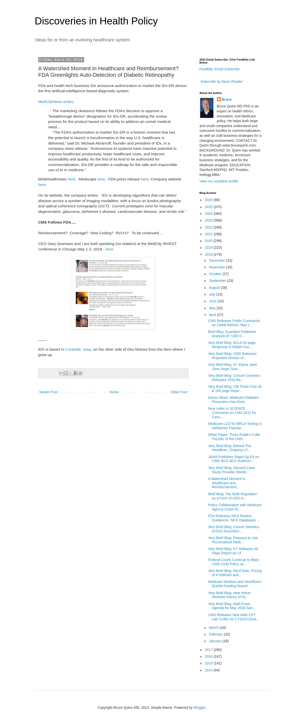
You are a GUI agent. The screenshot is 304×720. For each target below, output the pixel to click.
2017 (209, 650)
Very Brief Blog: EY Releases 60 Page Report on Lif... (233, 551)
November (217, 267)
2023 (209, 220)
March (214, 628)
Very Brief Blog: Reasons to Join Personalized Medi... (233, 540)
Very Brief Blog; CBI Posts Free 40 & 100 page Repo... (235, 389)
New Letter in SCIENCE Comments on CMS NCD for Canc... (232, 412)
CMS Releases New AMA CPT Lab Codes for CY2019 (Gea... (233, 617)
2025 (209, 207)
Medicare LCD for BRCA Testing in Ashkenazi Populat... (235, 426)
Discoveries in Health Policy (96, 20)
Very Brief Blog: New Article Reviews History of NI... (229, 595)
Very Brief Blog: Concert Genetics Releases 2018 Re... (234, 378)
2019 (209, 247)
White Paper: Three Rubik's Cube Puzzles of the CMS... (234, 437)
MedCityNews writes (55, 101)
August (215, 288)
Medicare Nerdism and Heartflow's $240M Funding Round (235, 584)
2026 (209, 200)
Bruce (227, 99)
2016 (209, 656)
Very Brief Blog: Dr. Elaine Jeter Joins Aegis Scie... (232, 367)
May (212, 308)
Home (114, 392)
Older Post (179, 392)
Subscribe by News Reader (221, 81)
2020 (209, 241)
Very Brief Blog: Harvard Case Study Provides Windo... (231, 470)
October (215, 274)
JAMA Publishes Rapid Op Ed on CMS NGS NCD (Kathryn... (233, 459)
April (213, 315)
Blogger (199, 708)
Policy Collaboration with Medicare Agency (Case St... (235, 507)
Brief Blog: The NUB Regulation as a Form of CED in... (232, 496)
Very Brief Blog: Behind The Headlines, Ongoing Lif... (229, 448)
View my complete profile (218, 181)
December (217, 260)
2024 (209, 214)
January (215, 641)
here (71, 179)
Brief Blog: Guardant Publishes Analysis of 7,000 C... (232, 334)
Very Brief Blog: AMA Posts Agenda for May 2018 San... (231, 606)
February (216, 634)
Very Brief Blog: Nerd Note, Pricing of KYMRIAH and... (235, 573)
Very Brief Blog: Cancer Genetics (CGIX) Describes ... (233, 529)
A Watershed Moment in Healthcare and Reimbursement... (226, 483)
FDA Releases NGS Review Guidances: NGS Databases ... (234, 518)
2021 (209, 234)
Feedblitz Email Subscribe (219, 69)
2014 (209, 670)
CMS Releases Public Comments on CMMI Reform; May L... (234, 323)
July (212, 294)
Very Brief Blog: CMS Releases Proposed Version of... (232, 356)
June (213, 301)
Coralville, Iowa (78, 349)
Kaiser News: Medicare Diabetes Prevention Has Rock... (233, 400)
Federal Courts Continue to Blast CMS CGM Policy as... (233, 562)
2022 (209, 227)
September (218, 281)
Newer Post (48, 392)
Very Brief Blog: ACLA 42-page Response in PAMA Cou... (232, 345)
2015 (209, 663)
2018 (209, 254)
